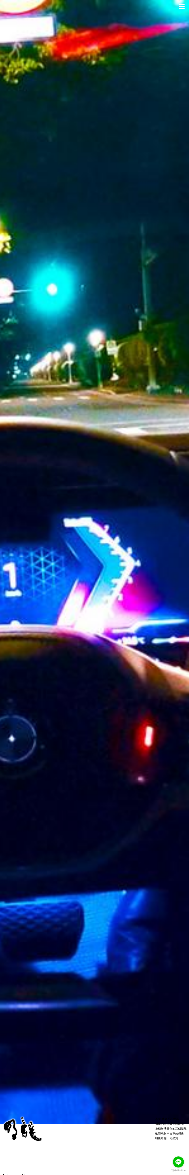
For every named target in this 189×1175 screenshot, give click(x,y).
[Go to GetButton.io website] (178, 1170)
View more (14, 772)
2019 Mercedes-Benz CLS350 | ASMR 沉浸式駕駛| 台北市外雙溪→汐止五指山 (77, 1016)
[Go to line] (178, 1161)
